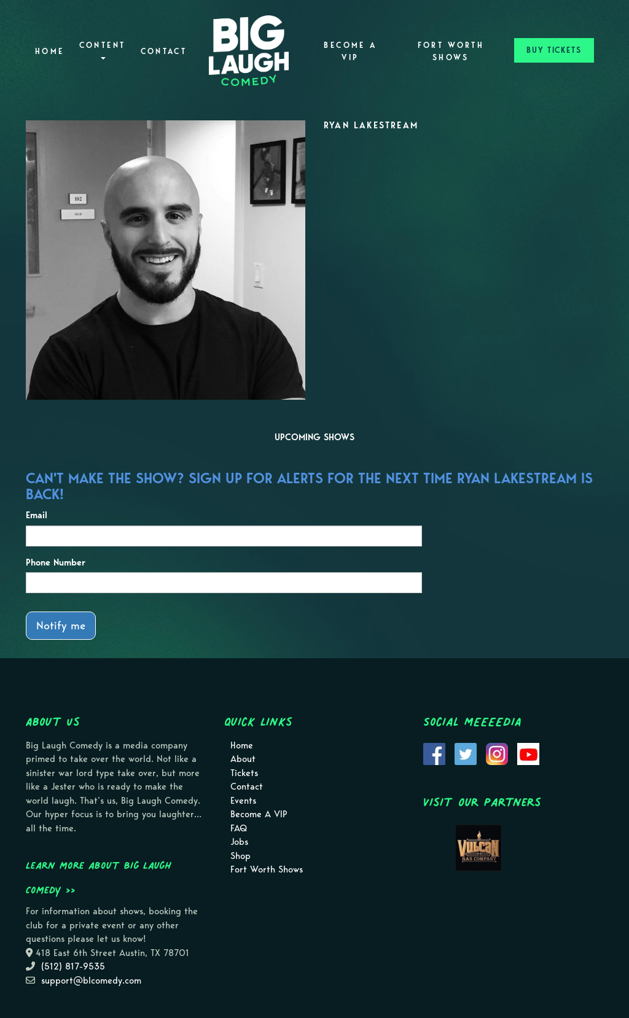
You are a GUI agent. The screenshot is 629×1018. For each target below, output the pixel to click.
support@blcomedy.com (91, 980)
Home (49, 51)
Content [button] (102, 50)
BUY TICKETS (554, 50)
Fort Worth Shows (451, 51)
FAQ (238, 828)
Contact (164, 51)
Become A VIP (350, 51)
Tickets (244, 773)
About (243, 758)
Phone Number (55, 562)
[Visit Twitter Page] (466, 752)
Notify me (60, 625)
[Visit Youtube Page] (528, 752)
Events (243, 800)
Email (36, 515)
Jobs (239, 841)
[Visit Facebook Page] (434, 752)
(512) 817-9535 (73, 966)
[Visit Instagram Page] (497, 752)
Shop (240, 855)
